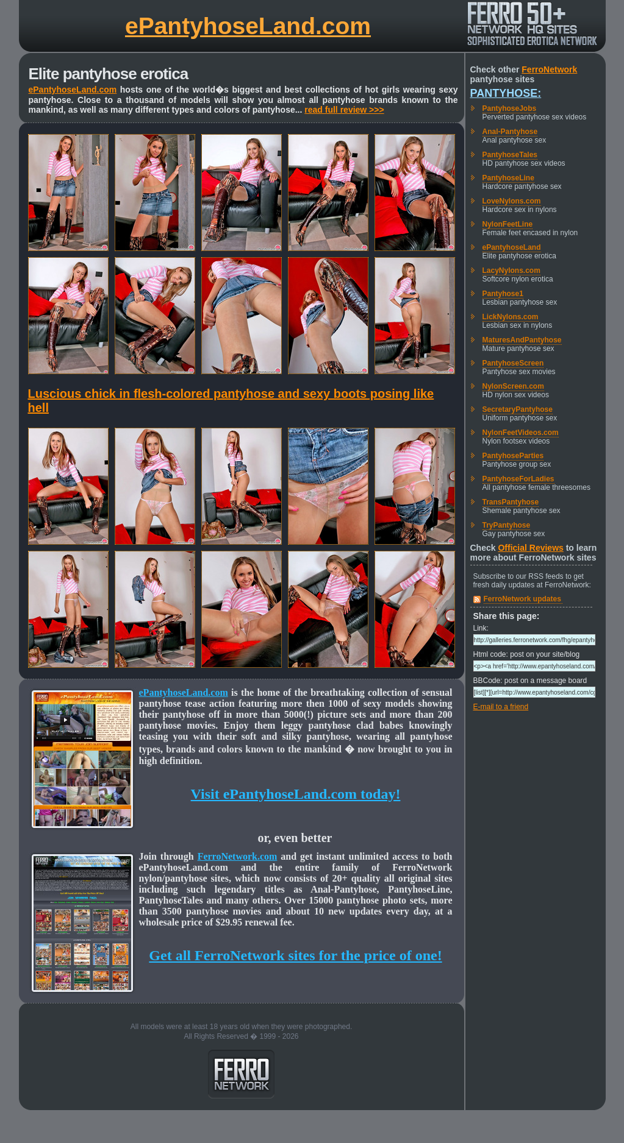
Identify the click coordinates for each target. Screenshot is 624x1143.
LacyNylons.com (511, 270)
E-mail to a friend (501, 706)
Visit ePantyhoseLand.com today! (296, 794)
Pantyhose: (506, 93)
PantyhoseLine (508, 178)
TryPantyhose (506, 525)
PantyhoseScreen (513, 363)
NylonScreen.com (513, 386)
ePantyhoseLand (511, 247)
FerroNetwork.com (238, 856)
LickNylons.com (510, 317)
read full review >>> (344, 110)
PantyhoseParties (513, 455)
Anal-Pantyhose (510, 131)
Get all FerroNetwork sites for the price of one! (295, 955)
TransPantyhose (510, 502)
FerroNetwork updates (522, 599)
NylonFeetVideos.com (520, 432)
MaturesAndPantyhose (522, 340)
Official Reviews (530, 548)
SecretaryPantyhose (517, 409)
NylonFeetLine (507, 224)
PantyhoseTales (509, 154)
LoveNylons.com (511, 201)
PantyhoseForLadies (518, 479)
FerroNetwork (549, 69)
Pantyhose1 (502, 293)
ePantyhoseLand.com (248, 26)
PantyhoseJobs (509, 108)
